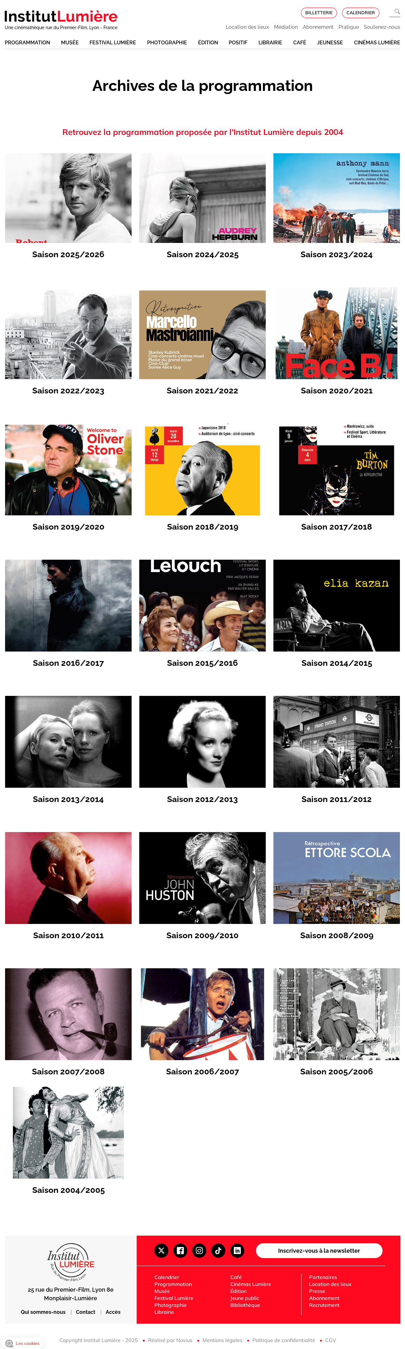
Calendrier (166, 1277)
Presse (317, 1291)
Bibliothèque (245, 1305)
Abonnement (318, 27)
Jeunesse (330, 43)
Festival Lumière (113, 43)
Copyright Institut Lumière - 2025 (99, 1340)
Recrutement (324, 1305)
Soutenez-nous (382, 27)
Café (299, 43)
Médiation (286, 27)
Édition (208, 43)
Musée (70, 43)
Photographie (167, 43)
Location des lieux (247, 27)
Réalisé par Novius (171, 1340)
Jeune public (244, 1298)
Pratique (349, 27)
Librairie (270, 43)
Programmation (27, 43)
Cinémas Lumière (377, 43)
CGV (330, 1340)
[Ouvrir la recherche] (394, 13)
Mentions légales (223, 1340)
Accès (113, 1312)
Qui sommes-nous (44, 1312)
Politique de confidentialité (284, 1340)
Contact (86, 1312)
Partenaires (323, 1277)
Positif (238, 43)
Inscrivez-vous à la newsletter (319, 1250)
